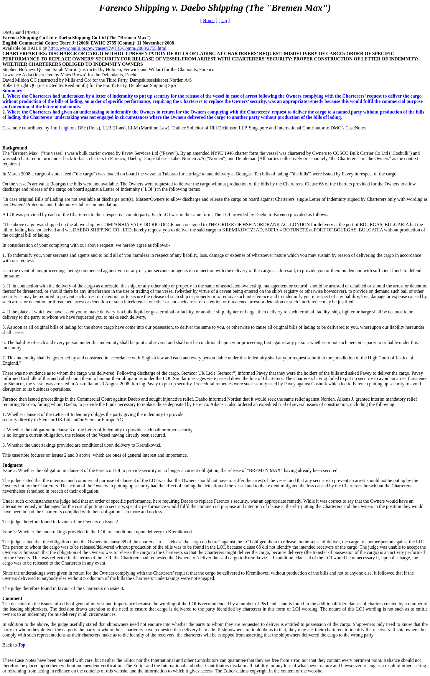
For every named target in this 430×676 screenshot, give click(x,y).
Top (21, 644)
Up (224, 20)
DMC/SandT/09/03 (20, 32)
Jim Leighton (63, 127)
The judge (12, 541)
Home (209, 20)
